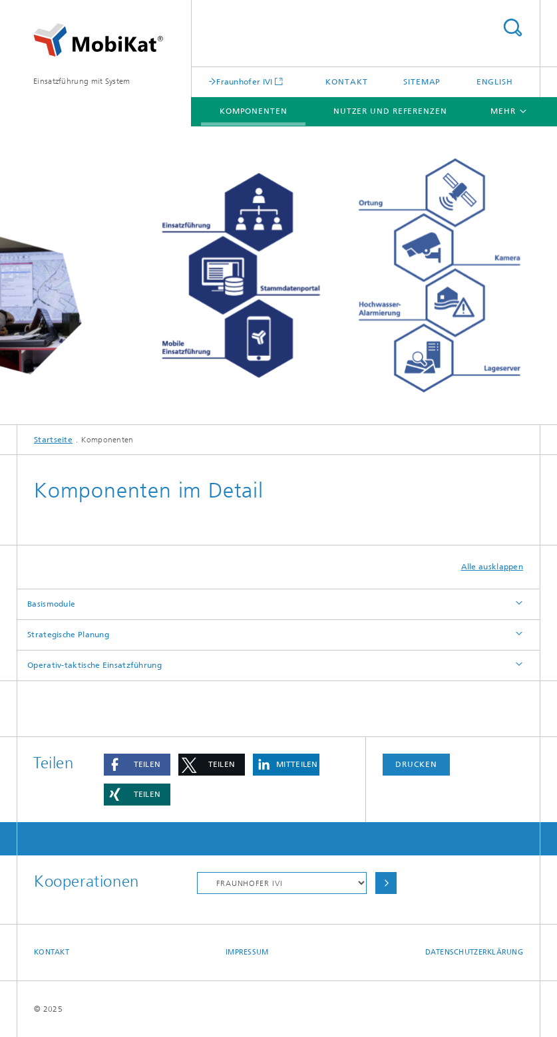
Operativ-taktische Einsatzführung (94, 665)
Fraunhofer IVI (244, 81)
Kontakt (346, 81)
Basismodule (51, 604)
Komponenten (253, 111)
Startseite (53, 439)
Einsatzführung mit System (81, 81)
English (494, 81)
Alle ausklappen (492, 566)
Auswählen (386, 883)
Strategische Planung (68, 634)
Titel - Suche (512, 28)
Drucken (416, 764)
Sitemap (422, 81)
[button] (137, 765)
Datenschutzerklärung (474, 952)
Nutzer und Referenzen (390, 111)
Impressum (247, 952)
